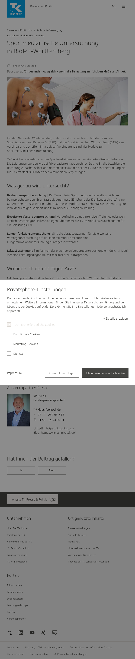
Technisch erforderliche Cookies (34, 325)
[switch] (115, 318)
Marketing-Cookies (25, 344)
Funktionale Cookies (26, 334)
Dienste (18, 354)
